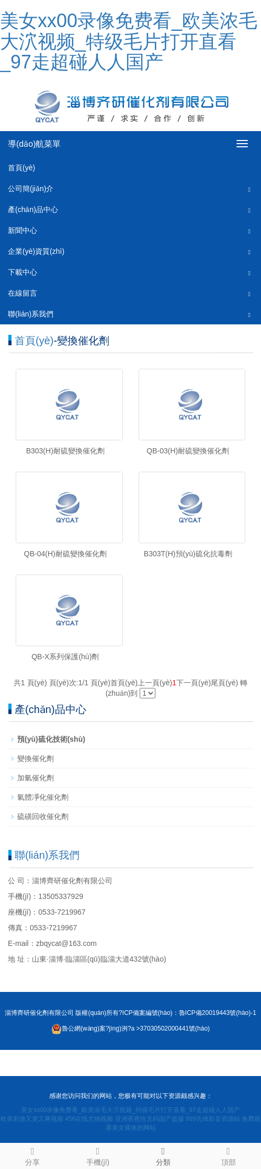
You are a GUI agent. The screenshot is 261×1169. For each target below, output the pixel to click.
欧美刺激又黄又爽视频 (32, 1119)
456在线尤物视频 (89, 1119)
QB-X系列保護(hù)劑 (65, 656)
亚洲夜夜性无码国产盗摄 (149, 1119)
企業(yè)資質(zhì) (36, 251)
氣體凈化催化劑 (43, 797)
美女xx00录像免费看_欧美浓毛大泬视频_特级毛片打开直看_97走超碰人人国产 (128, 41)
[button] (249, 189)
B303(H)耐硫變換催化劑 (65, 451)
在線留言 (22, 293)
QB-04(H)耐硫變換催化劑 (65, 554)
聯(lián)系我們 (30, 314)
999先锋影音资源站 (213, 1119)
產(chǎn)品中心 (33, 209)
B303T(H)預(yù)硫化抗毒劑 (188, 554)
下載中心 (22, 272)
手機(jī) (98, 1154)
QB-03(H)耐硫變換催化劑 (187, 451)
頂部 (228, 1154)
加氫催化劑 (35, 778)
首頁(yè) (21, 167)
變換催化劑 (35, 758)
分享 (32, 1154)
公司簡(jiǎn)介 (30, 188)
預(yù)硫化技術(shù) (51, 739)
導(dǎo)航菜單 (34, 143)
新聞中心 (22, 230)
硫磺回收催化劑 (43, 816)
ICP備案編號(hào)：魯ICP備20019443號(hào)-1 (189, 1012)
